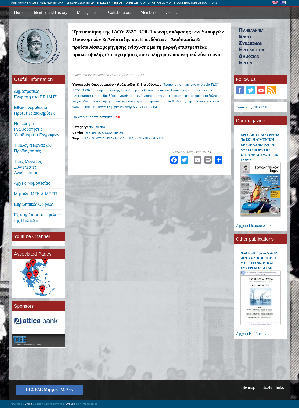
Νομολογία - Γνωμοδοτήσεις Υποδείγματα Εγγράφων (36, 129)
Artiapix (70, 404)
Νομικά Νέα (97, 127)
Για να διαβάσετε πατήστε (96, 117)
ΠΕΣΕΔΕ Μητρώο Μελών (49, 389)
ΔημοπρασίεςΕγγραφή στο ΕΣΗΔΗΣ (35, 94)
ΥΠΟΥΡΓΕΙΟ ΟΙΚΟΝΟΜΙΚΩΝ (104, 132)
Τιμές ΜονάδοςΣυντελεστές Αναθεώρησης (28, 167)
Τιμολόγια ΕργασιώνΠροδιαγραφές (33, 148)
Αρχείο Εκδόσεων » (253, 333)
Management (88, 12)
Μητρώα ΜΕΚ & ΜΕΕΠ (35, 193)
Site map (247, 387)
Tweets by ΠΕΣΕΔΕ (251, 107)
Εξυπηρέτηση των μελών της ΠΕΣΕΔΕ (37, 218)
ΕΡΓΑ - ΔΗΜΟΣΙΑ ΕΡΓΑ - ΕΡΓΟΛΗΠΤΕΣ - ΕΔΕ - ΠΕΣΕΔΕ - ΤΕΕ (123, 138)
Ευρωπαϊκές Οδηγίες (33, 204)
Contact (172, 12)
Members (148, 12)
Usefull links (273, 387)
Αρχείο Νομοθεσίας (32, 183)
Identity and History (51, 12)
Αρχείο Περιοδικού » (254, 225)
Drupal (28, 404)
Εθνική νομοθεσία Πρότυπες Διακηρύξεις (34, 110)
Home (19, 12)
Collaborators (119, 12)
